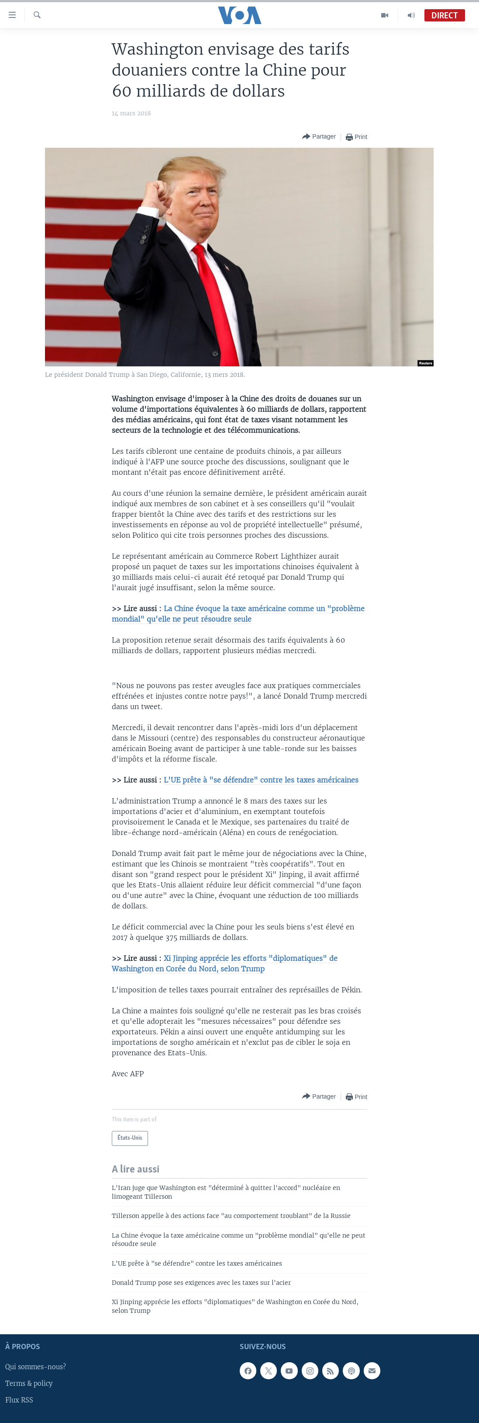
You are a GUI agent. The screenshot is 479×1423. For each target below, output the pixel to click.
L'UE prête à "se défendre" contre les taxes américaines (261, 780)
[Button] (319, 137)
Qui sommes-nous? (35, 1367)
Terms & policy (28, 1384)
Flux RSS (19, 1401)
